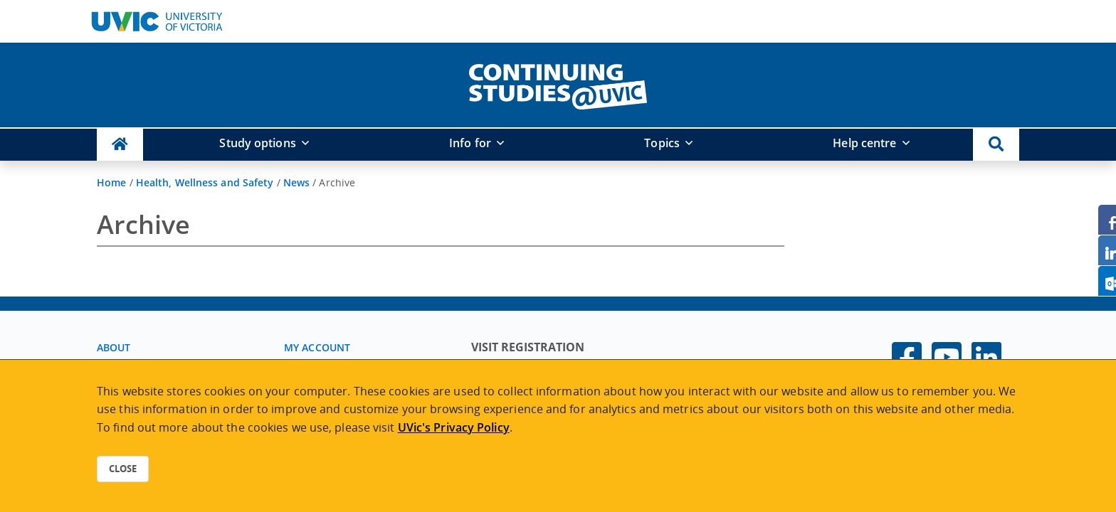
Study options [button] (257, 143)
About (114, 347)
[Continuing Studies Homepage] (120, 145)
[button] (996, 145)
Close (123, 468)
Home (111, 182)
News (296, 182)
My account (317, 347)
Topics (662, 143)
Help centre (864, 143)
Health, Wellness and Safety (205, 182)
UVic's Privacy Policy (454, 427)
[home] (558, 84)
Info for (470, 143)
